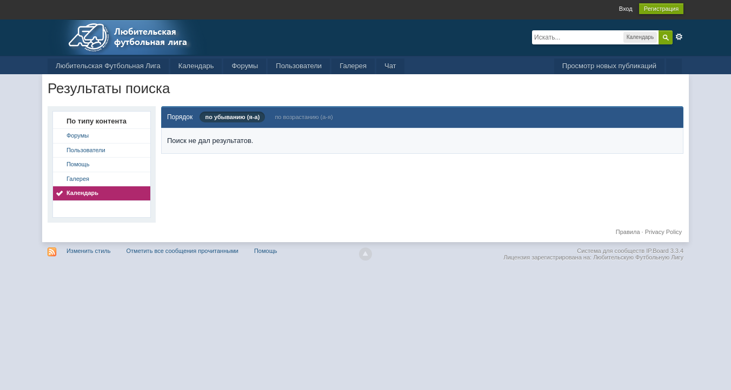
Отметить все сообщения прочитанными (182, 251)
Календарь (196, 66)
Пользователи (299, 66)
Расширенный (679, 36)
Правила (628, 232)
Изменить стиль (89, 251)
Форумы (244, 66)
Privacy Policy (663, 232)
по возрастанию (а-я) (304, 117)
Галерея (353, 66)
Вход (626, 8)
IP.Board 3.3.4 (664, 251)
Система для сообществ (610, 251)
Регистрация (661, 8)
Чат (390, 66)
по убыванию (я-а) (232, 117)
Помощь (78, 164)
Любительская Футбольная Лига (108, 66)
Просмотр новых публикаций (609, 66)
